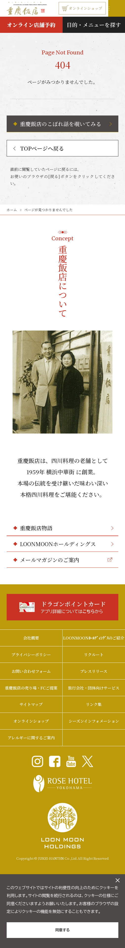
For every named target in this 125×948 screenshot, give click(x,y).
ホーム (12, 209)
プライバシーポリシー (31, 654)
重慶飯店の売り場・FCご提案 (31, 688)
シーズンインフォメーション (94, 721)
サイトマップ (31, 704)
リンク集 (94, 704)
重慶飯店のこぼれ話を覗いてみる (66, 124)
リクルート (94, 654)
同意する (62, 930)
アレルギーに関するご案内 (31, 738)
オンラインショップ (82, 8)
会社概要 (31, 638)
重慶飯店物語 (66, 528)
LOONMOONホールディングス (66, 544)
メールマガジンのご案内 (66, 560)
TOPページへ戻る (39, 148)
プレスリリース (93, 671)
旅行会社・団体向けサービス (93, 688)
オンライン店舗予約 (31, 24)
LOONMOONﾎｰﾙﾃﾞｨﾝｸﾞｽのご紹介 (93, 638)
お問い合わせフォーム (31, 671)
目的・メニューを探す (94, 24)
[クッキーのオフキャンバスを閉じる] (118, 880)
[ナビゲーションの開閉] (116, 8)
